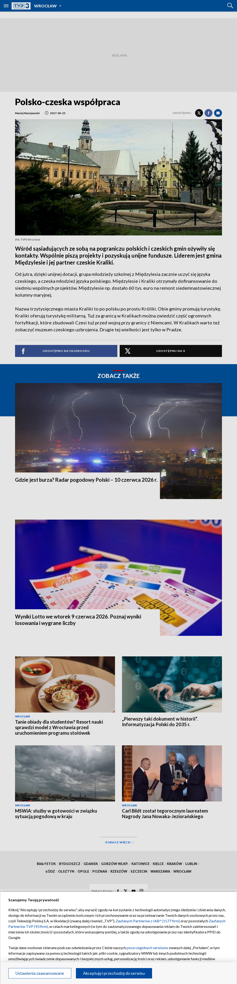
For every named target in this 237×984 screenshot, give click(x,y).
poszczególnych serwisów (147, 947)
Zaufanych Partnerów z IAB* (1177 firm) (148, 921)
